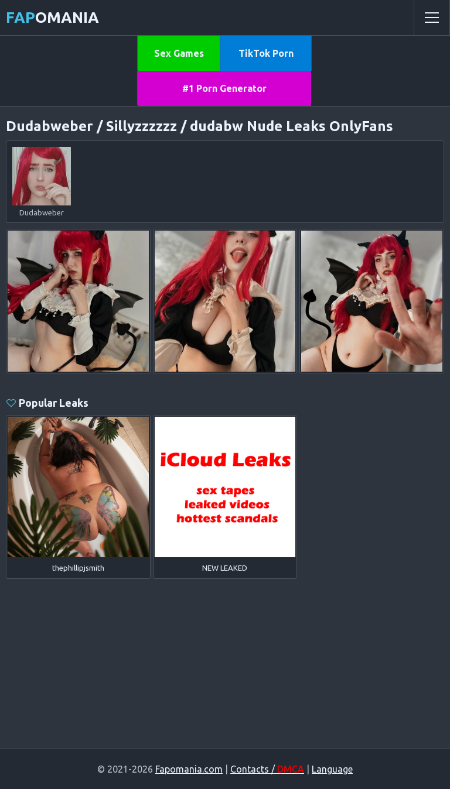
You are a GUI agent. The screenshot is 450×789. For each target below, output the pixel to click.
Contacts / (267, 769)
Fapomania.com (189, 769)
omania (52, 17)
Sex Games (179, 53)
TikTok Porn (266, 53)
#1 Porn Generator (224, 88)
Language (332, 769)
